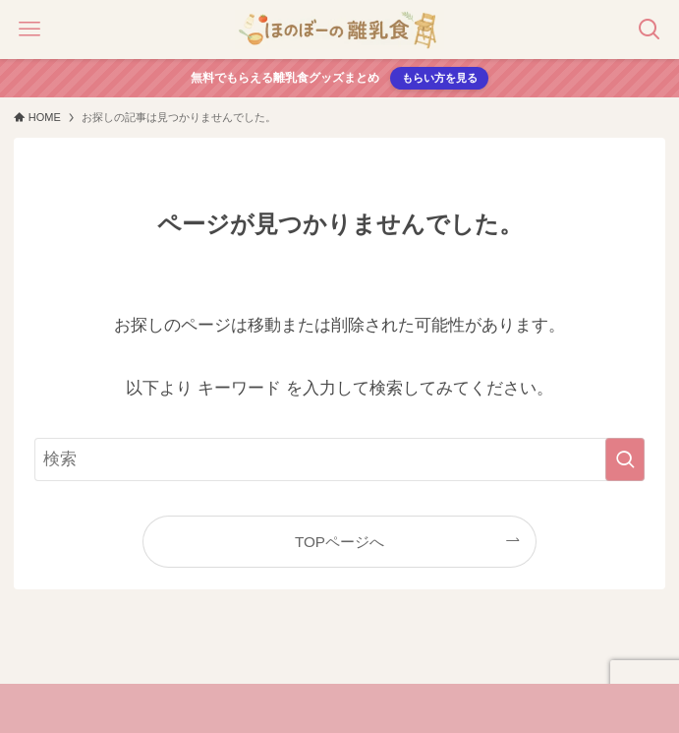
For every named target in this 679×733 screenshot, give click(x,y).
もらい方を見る (440, 78)
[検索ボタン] (649, 29)
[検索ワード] (340, 459)
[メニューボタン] (29, 29)
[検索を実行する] (625, 459)
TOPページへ (339, 541)
